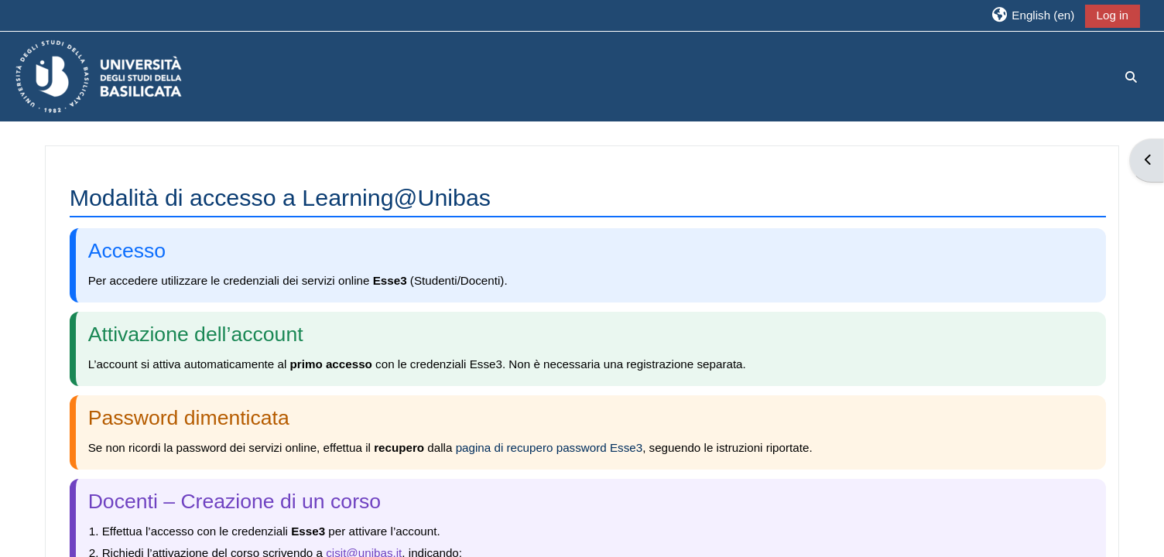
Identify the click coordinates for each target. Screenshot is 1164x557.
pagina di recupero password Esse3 (549, 447)
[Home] (99, 75)
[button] (1032, 15)
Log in (1112, 15)
